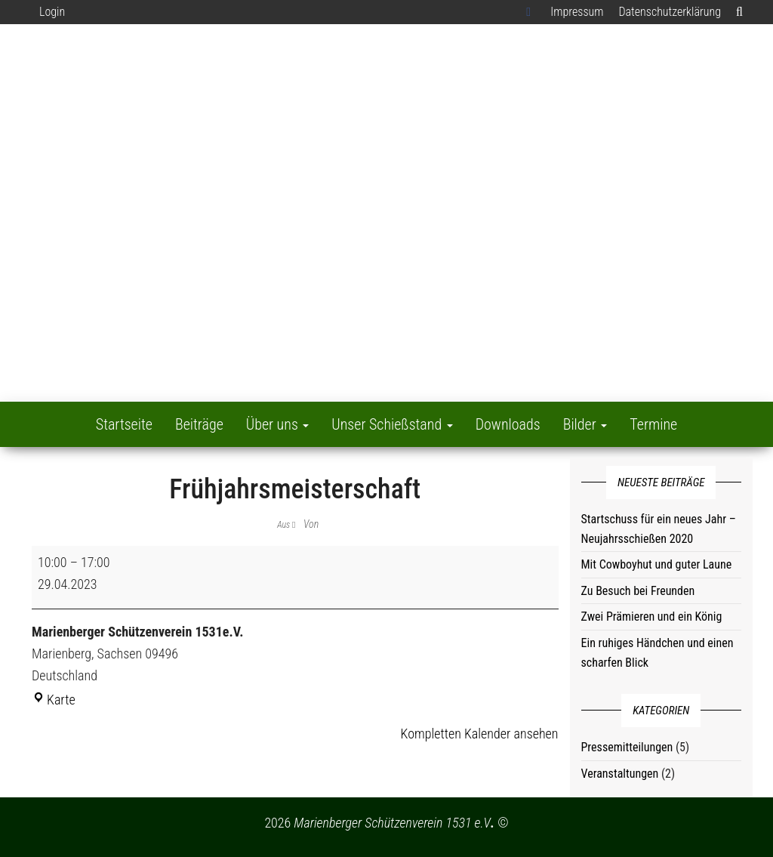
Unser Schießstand (391, 424)
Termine (653, 424)
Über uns (278, 424)
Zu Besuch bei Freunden (638, 591)
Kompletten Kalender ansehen (480, 733)
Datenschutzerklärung (669, 12)
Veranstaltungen (620, 773)
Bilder (585, 424)
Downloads (508, 424)
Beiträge (199, 424)
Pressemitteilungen (627, 747)
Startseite (124, 424)
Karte (53, 699)
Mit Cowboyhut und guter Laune (656, 564)
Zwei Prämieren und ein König (651, 616)
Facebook (531, 12)
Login (52, 12)
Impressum (576, 12)
